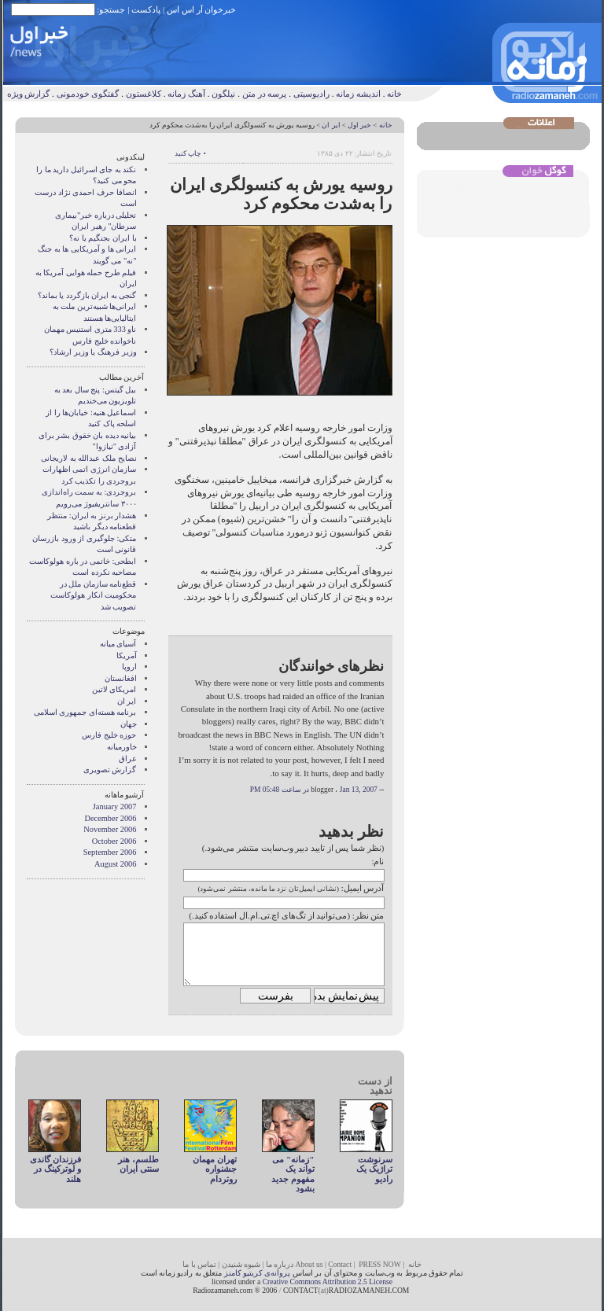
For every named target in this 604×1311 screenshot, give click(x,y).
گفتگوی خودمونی (88, 93)
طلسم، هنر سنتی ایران (138, 1163)
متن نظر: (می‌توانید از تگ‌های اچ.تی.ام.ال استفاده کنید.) (286, 915)
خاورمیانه (122, 746)
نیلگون (223, 93)
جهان (128, 724)
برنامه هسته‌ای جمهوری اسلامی (85, 712)
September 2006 (110, 852)
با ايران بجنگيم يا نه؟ (102, 238)
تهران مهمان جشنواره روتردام (215, 1169)
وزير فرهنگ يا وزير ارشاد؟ (93, 352)
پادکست (145, 9)
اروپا (129, 666)
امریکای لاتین (114, 689)
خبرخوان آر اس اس (201, 9)
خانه (394, 93)
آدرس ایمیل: (363, 888)
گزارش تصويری (110, 769)
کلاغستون (143, 93)
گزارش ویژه (28, 93)
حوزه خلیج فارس (109, 735)
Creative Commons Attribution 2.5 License (327, 1281)
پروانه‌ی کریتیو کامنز (257, 1273)
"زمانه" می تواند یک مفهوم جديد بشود (293, 1173)
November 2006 (109, 829)
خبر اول (359, 125)
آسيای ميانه (118, 643)
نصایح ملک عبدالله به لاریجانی (88, 458)
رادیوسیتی (311, 93)
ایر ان (331, 125)
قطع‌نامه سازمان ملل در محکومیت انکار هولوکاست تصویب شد (93, 595)
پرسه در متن (264, 93)
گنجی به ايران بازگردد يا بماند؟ (87, 295)
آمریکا (126, 655)
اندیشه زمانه (358, 93)
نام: (377, 861)
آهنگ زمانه (186, 93)
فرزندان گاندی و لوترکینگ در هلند (55, 1169)
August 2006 (115, 864)
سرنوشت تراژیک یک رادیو (374, 1169)
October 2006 (114, 841)
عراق (128, 758)
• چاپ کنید (190, 153)
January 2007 (115, 806)
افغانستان (121, 678)
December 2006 (110, 818)
